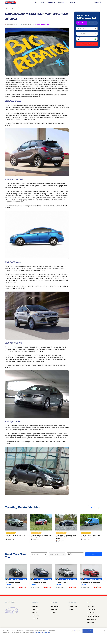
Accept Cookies (87, 631)
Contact (53, 612)
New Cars (81, 23)
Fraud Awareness (91, 619)
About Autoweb (55, 606)
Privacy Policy (91, 609)
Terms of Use (90, 606)
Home (6, 8)
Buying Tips (35, 615)
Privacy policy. (37, 632)
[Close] (104, 631)
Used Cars (92, 23)
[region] (53, 631)
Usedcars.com (73, 606)
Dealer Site (54, 609)
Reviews (34, 612)
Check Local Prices (86, 44)
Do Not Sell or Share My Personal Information (93, 615)
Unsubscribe (90, 622)
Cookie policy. (46, 632)
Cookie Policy (91, 612)
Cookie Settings (76, 631)
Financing (35, 618)
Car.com (71, 609)
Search (93, 554)
